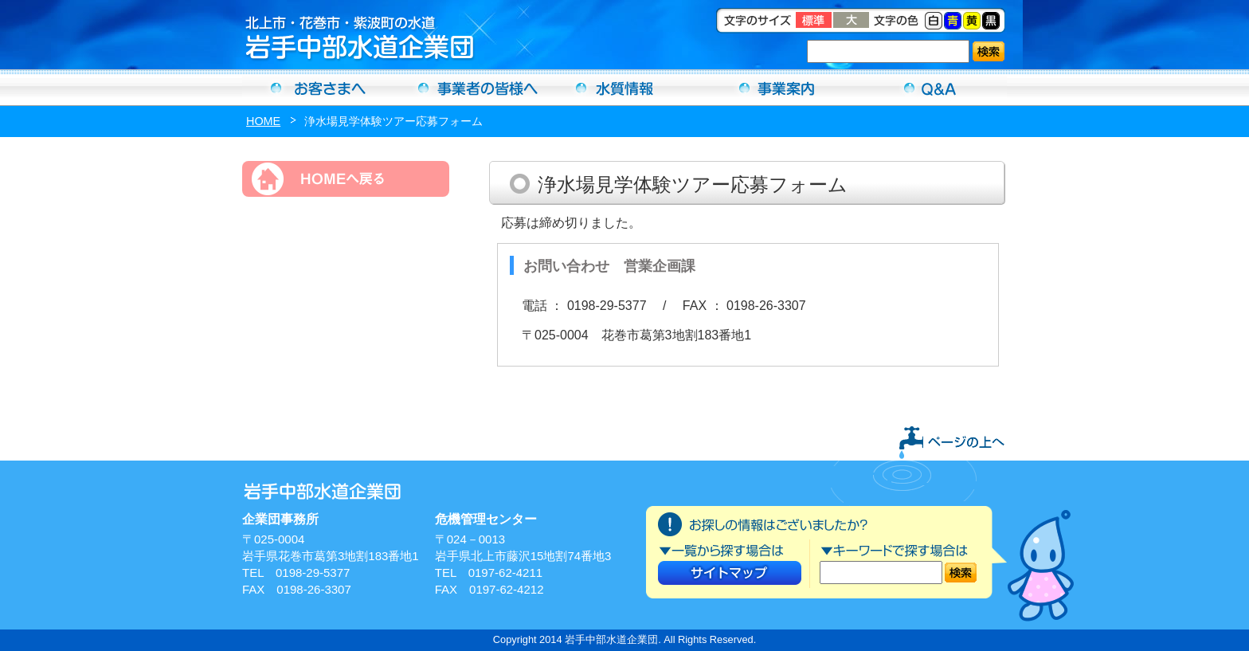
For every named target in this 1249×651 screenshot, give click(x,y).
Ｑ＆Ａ (930, 87)
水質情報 (624, 87)
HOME (263, 121)
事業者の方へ (471, 87)
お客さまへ (318, 87)
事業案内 (777, 87)
